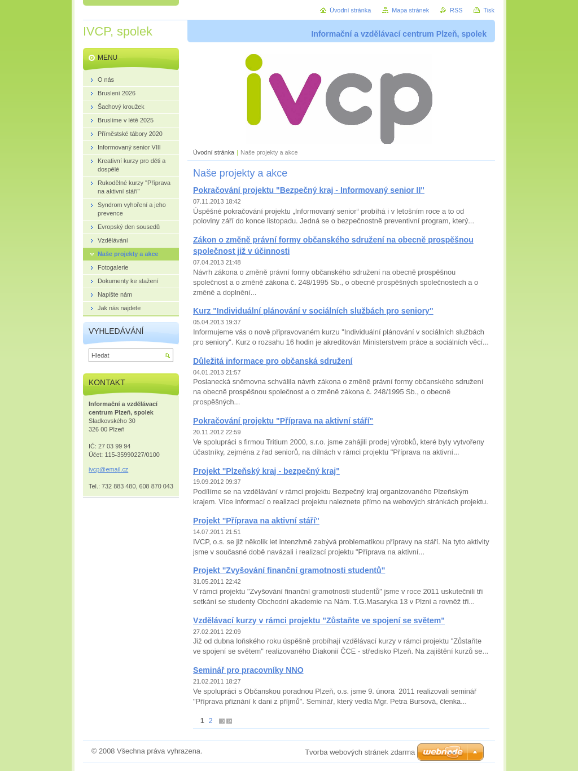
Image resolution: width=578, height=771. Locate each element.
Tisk (488, 10)
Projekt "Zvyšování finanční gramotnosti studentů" (289, 570)
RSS (456, 10)
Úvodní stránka (213, 152)
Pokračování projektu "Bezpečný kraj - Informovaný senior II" (308, 190)
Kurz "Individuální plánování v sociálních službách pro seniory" (313, 310)
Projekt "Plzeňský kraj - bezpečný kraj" (266, 470)
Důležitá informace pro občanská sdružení (272, 360)
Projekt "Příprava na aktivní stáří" (256, 520)
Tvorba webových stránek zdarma (360, 752)
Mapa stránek (410, 10)
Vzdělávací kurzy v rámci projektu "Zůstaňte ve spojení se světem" (319, 620)
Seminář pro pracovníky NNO (248, 670)
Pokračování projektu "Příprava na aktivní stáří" (283, 420)
